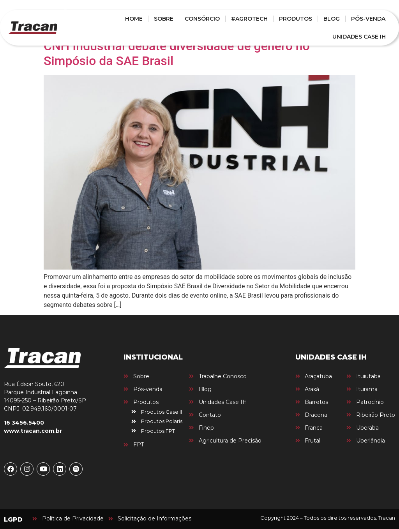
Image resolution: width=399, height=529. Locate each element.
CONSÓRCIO (202, 18)
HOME (134, 18)
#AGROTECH (249, 18)
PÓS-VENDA (368, 18)
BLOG (331, 18)
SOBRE (163, 18)
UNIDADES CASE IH (359, 36)
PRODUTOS (295, 18)
